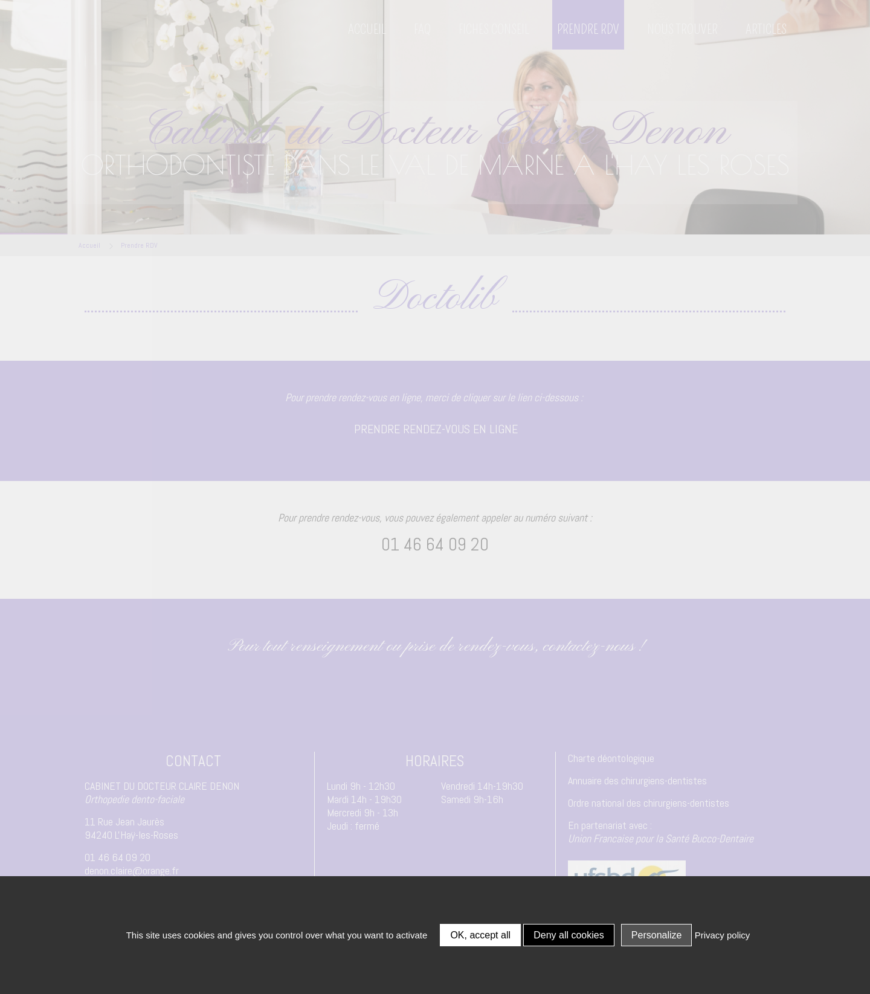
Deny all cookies (568, 935)
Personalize (656, 935)
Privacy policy (722, 935)
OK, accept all (480, 935)
